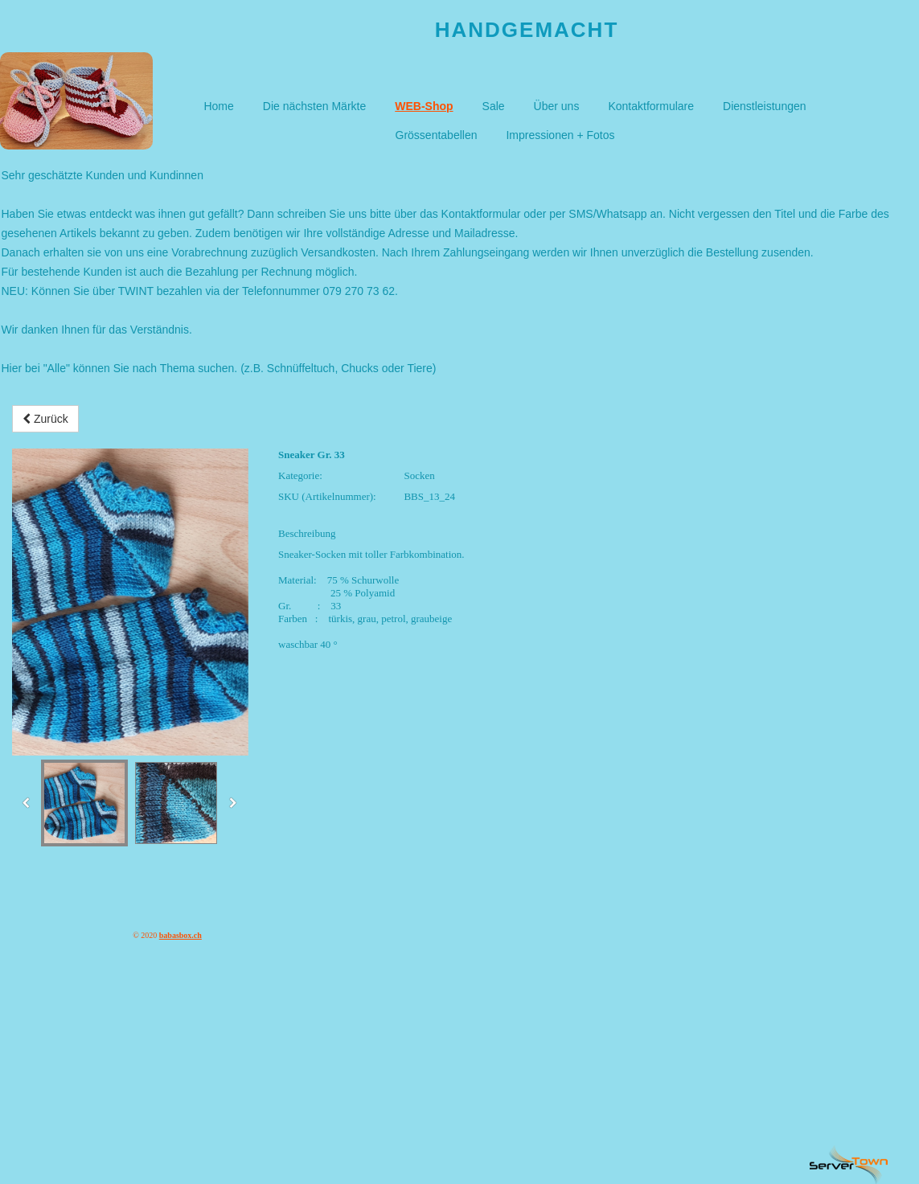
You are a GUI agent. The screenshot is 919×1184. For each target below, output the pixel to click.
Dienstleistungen (764, 106)
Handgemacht (527, 30)
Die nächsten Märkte (314, 106)
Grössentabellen (437, 135)
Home (218, 106)
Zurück (45, 418)
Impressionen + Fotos (560, 135)
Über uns (557, 106)
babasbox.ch (180, 935)
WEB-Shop (424, 106)
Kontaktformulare (651, 106)
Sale (493, 106)
